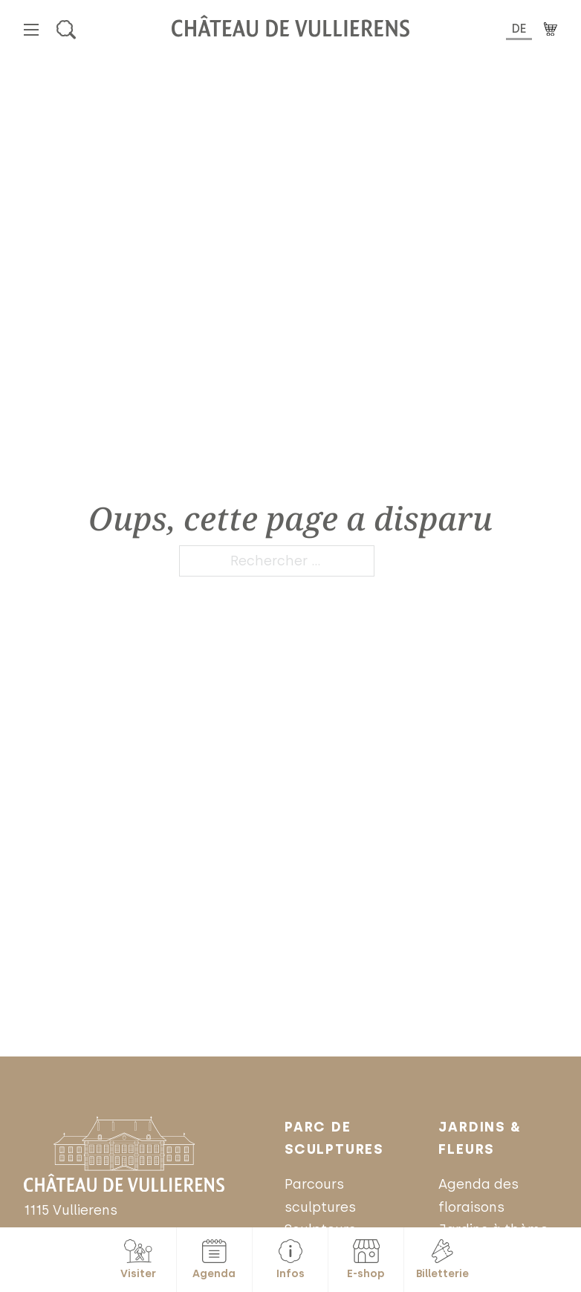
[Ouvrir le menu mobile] (31, 30)
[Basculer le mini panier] (550, 29)
